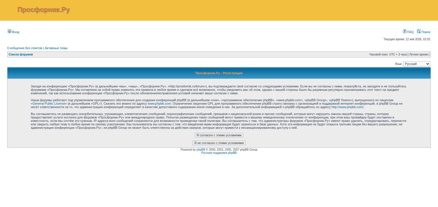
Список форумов (21, 54)
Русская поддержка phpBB (219, 152)
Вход (13, 32)
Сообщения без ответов (24, 48)
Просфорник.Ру (43, 9)
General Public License (48, 103)
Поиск (423, 32)
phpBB (200, 149)
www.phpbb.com (159, 103)
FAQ (408, 32)
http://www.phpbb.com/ (347, 107)
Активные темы (56, 48)
